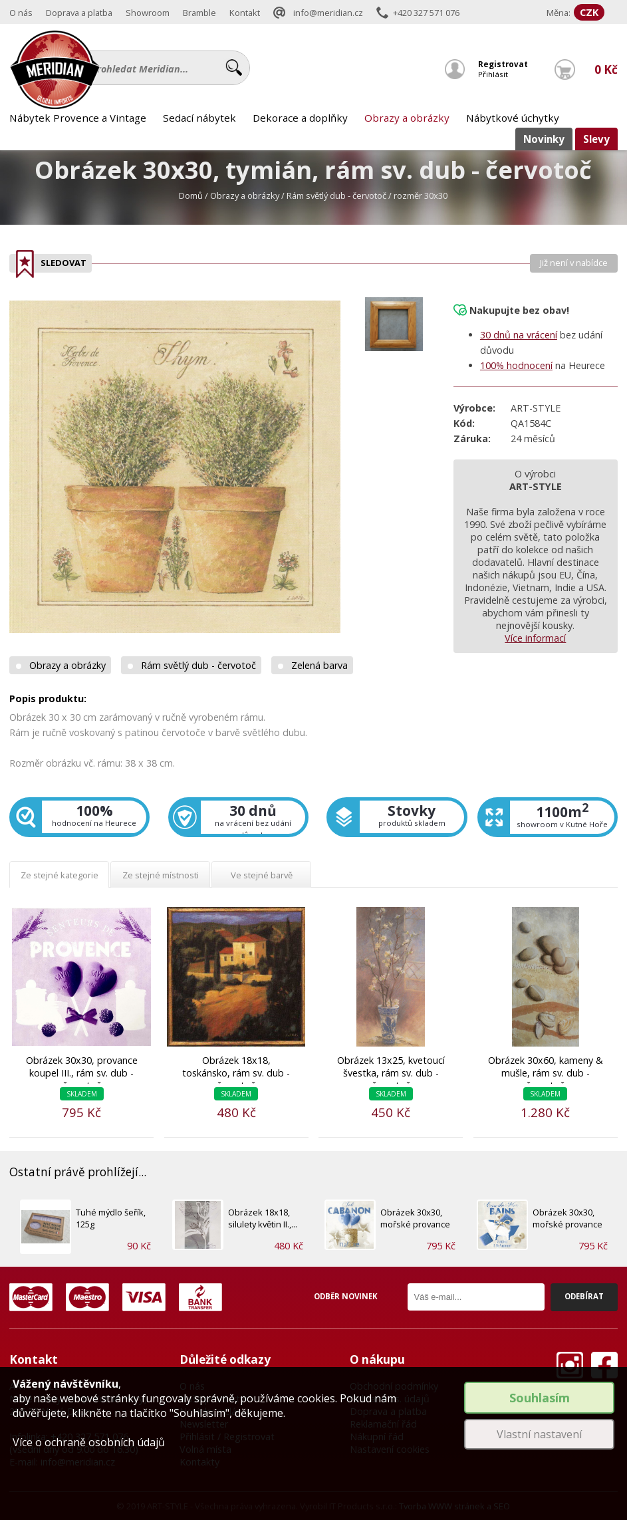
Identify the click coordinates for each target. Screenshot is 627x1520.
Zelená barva (319, 665)
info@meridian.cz (328, 13)
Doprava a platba (79, 13)
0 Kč (606, 69)
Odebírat (584, 1296)
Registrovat (503, 64)
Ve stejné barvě (262, 875)
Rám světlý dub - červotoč (336, 195)
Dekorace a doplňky (300, 117)
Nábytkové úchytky (512, 117)
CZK (589, 12)
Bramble (199, 13)
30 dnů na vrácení (518, 334)
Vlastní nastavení (539, 1434)
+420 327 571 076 (426, 13)
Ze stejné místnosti (160, 875)
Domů (191, 195)
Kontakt (244, 13)
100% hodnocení (516, 365)
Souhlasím (539, 1398)
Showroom (148, 13)
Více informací (535, 638)
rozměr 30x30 (420, 195)
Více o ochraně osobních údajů (89, 1442)
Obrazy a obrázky (406, 117)
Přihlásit (493, 74)
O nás (21, 13)
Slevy (596, 139)
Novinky (543, 139)
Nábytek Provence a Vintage (77, 117)
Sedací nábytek (199, 117)
